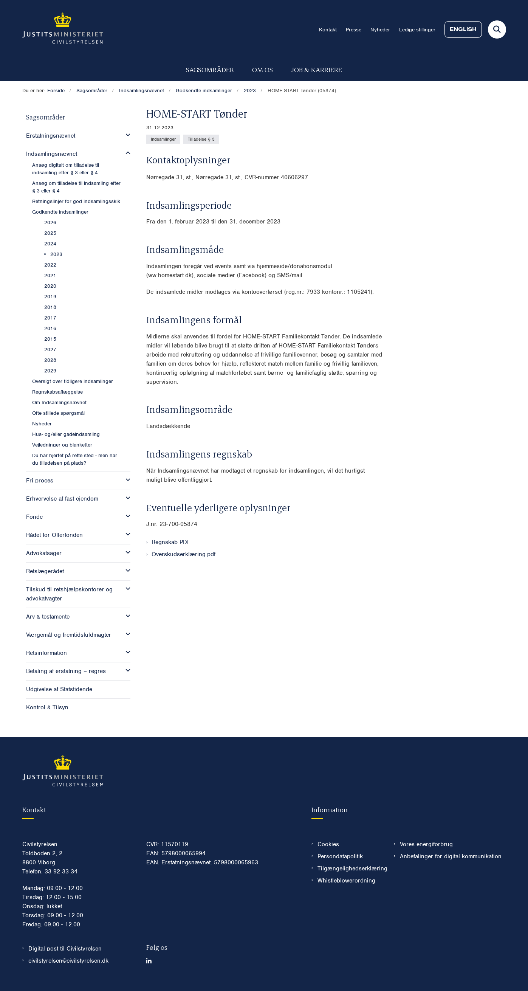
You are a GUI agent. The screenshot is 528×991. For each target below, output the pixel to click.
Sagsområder (210, 69)
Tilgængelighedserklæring (349, 868)
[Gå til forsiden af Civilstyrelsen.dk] (62, 29)
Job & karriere (316, 69)
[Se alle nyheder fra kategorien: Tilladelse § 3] (201, 139)
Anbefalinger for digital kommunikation (451, 856)
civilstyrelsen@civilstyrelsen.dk (68, 961)
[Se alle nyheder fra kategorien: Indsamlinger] (163, 139)
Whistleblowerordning (346, 880)
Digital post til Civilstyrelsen (65, 948)
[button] (126, 135)
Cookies (328, 844)
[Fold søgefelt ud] (497, 29)
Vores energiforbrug (426, 844)
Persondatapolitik (340, 856)
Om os (262, 69)
